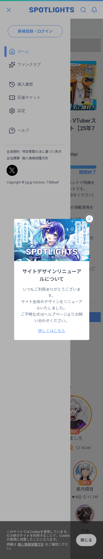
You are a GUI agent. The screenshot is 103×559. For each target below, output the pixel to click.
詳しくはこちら (51, 331)
